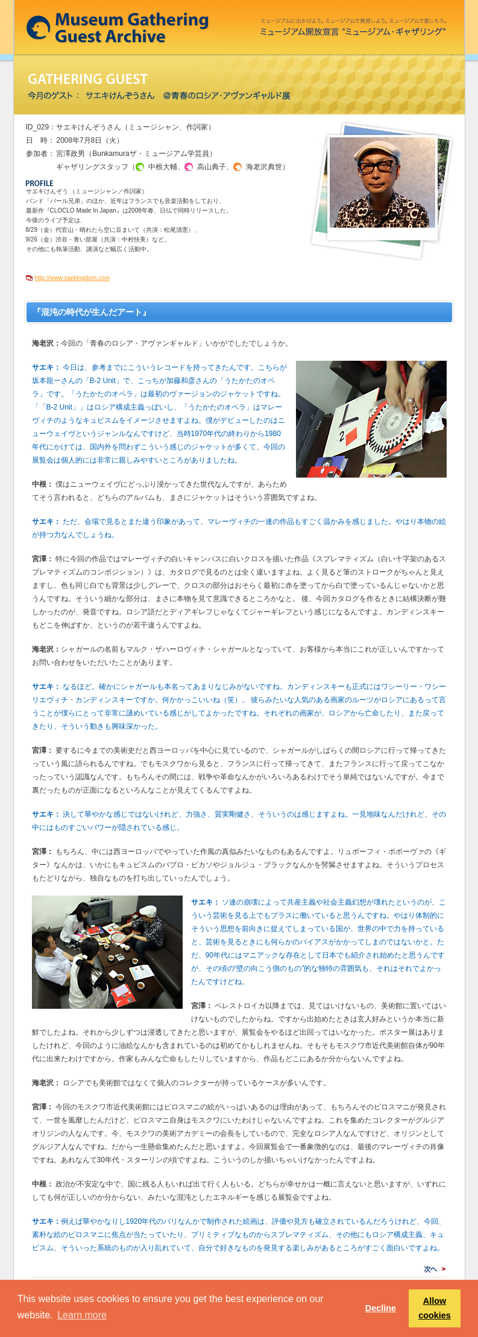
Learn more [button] (82, 1315)
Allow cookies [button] (434, 1308)
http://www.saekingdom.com (72, 278)
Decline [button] (380, 1308)
